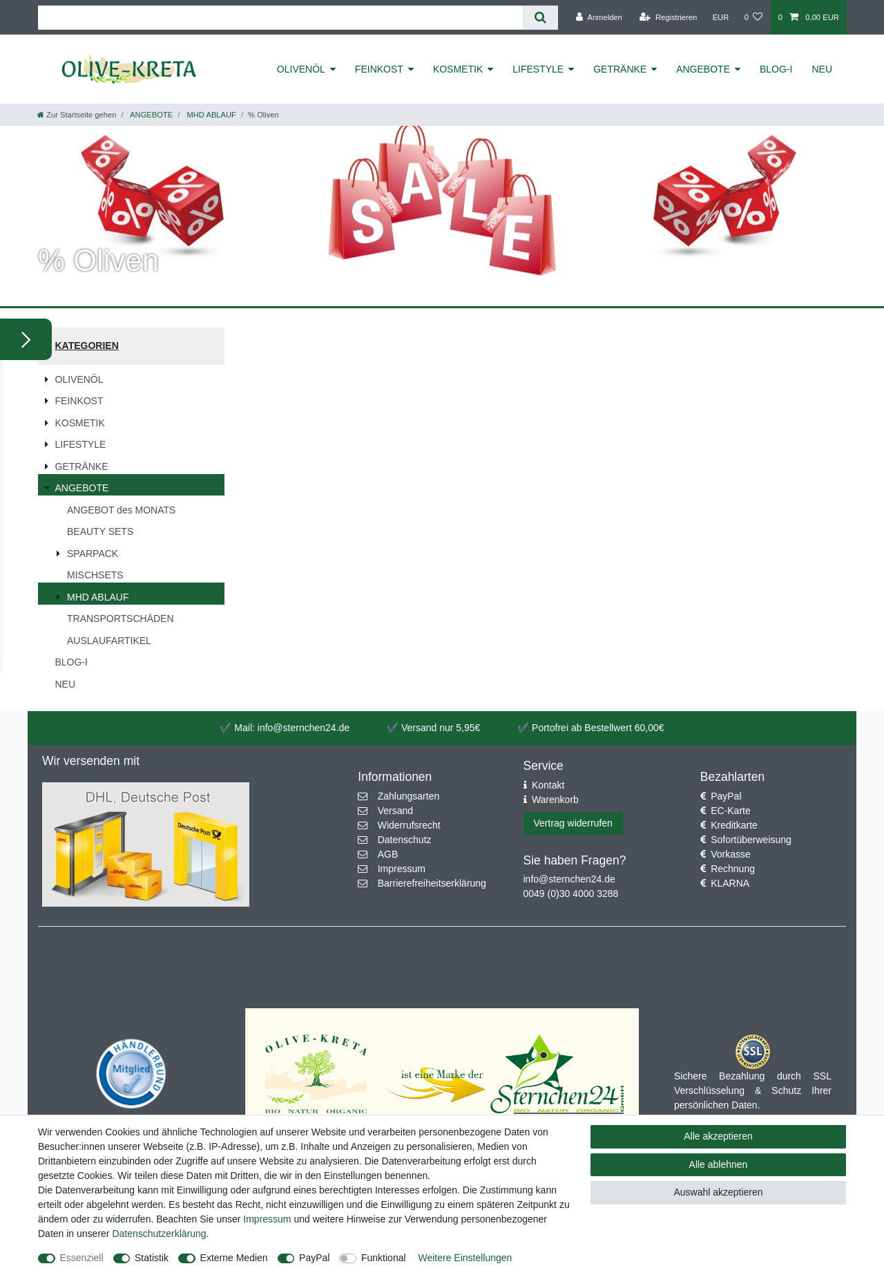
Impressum (401, 868)
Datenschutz (405, 839)
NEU (821, 69)
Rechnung (733, 868)
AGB (388, 854)
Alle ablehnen (718, 1164)
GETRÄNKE (619, 69)
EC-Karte (731, 810)
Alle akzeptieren (718, 1136)
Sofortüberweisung (751, 839)
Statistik (152, 1257)
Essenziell (82, 1257)
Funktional (383, 1257)
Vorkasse (731, 854)
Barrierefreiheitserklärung (432, 883)
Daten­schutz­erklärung (159, 1233)
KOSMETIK (458, 69)
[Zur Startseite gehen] (76, 115)
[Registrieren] (668, 17)
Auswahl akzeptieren (717, 1192)
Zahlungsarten (409, 796)
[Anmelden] (599, 17)
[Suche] (540, 18)
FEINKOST (379, 69)
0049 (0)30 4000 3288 (571, 893)
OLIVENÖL (301, 69)
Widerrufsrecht (409, 825)
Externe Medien (234, 1257)
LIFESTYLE (538, 69)
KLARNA (730, 883)
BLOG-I (776, 69)
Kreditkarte (734, 825)
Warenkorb (555, 799)
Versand (395, 810)
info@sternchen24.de (569, 879)
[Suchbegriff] (280, 18)
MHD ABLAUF (210, 115)
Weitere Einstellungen (465, 1257)
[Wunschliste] (753, 17)
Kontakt (548, 785)
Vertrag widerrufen (573, 823)
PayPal (726, 796)
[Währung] (720, 17)
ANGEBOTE (703, 69)
